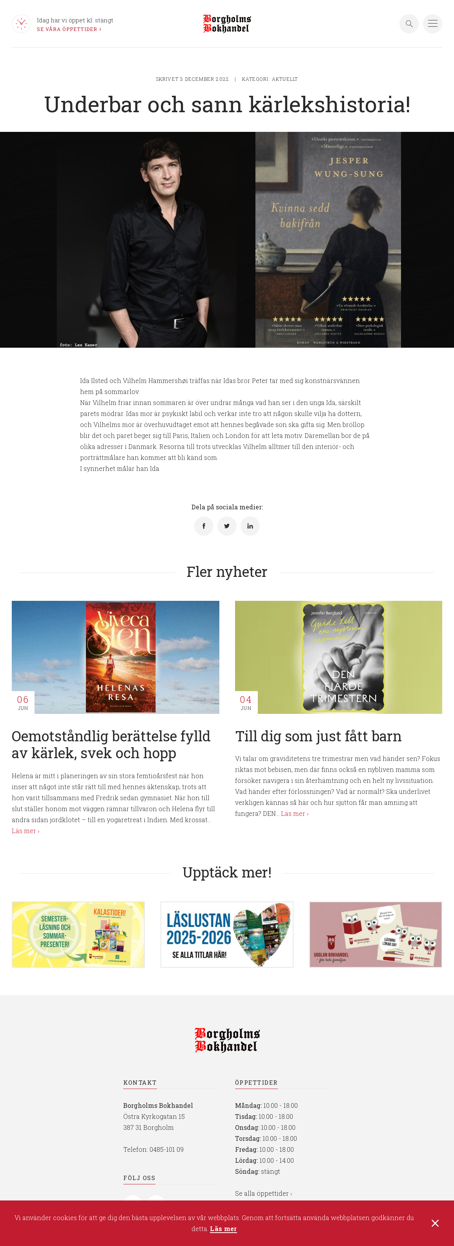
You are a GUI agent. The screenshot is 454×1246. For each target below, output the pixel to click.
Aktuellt (285, 79)
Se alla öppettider (262, 1193)
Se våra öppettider (67, 29)
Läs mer (223, 1229)
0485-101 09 (167, 1149)
